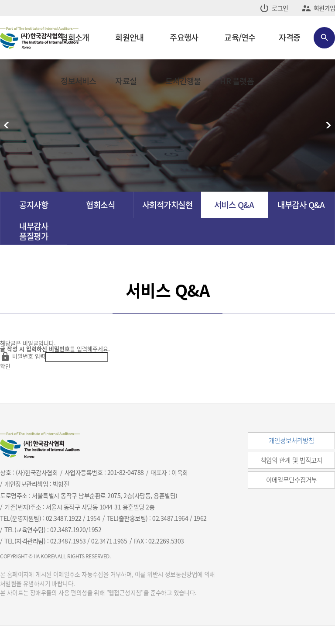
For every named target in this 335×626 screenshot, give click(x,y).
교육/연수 (239, 37)
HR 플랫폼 (237, 81)
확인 (5, 366)
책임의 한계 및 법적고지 (291, 460)
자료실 (126, 81)
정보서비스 (78, 81)
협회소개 (75, 37)
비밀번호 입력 (28, 356)
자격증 (289, 37)
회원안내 (129, 37)
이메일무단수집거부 (291, 480)
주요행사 (184, 37)
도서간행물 (183, 81)
